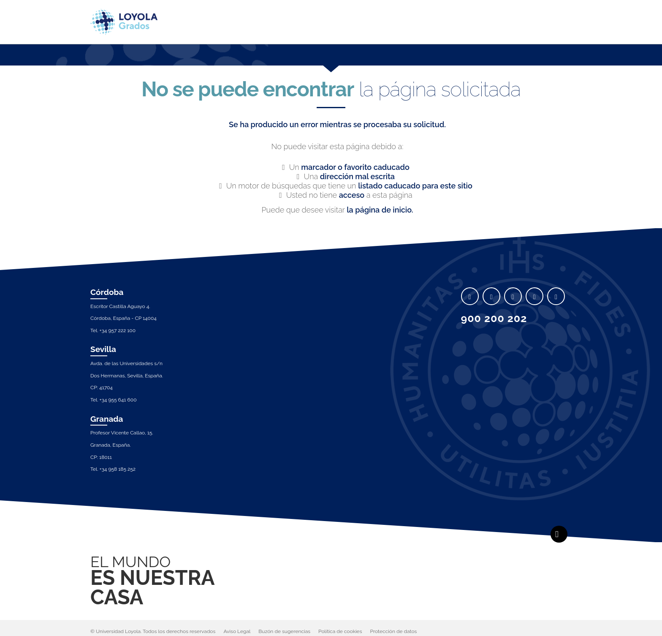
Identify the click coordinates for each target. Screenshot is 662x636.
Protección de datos (393, 631)
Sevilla (103, 349)
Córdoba (107, 292)
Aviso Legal (236, 631)
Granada (106, 418)
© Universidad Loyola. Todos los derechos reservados (152, 631)
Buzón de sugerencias (284, 631)
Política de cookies (340, 631)
